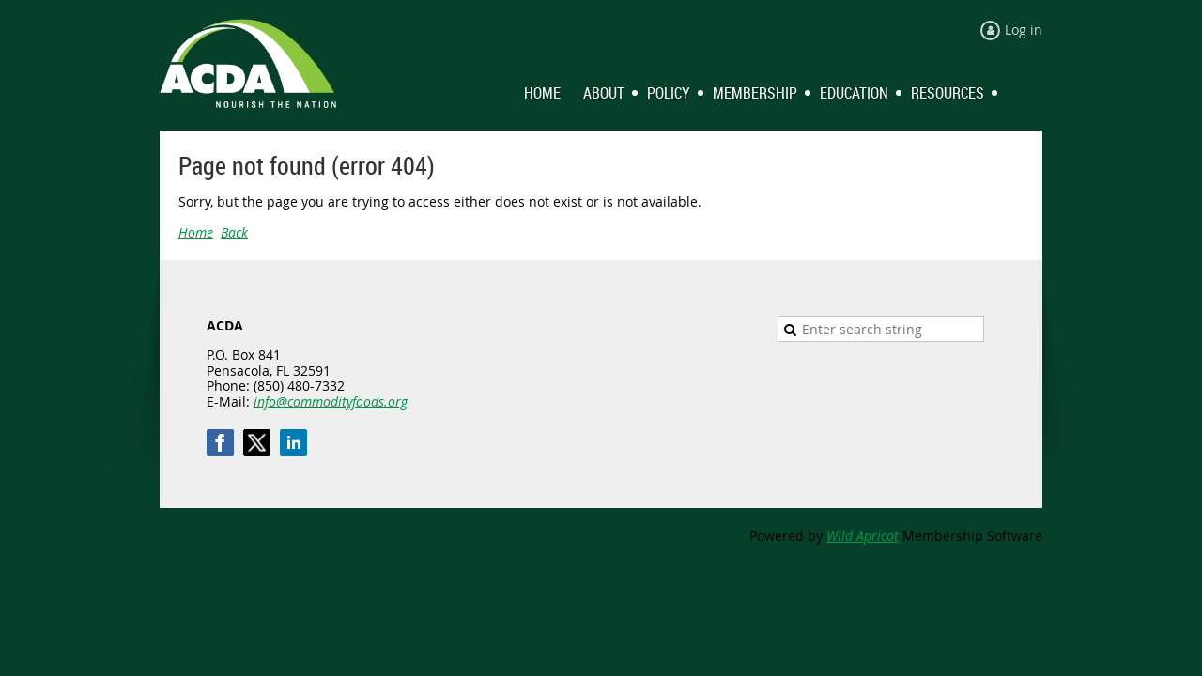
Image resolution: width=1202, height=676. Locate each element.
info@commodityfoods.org (331, 401)
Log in (1023, 29)
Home (195, 232)
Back (234, 232)
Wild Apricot (862, 536)
